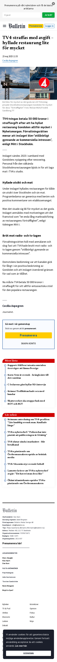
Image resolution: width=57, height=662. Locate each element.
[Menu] (4, 26)
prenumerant (30, 328)
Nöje (32, 621)
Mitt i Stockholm (22, 144)
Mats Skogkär (7, 558)
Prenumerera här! (12, 543)
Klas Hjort (6, 561)
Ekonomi (6, 617)
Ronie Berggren (8, 586)
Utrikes (5, 612)
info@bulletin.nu (18, 525)
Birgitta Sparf (7, 590)
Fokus (32, 612)
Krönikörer (34, 604)
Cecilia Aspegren (10, 60)
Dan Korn (5, 563)
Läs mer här (21, 645)
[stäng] (53, 3)
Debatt (5, 625)
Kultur (32, 617)
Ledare (5, 621)
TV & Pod (6, 608)
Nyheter (5, 604)
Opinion (33, 608)
